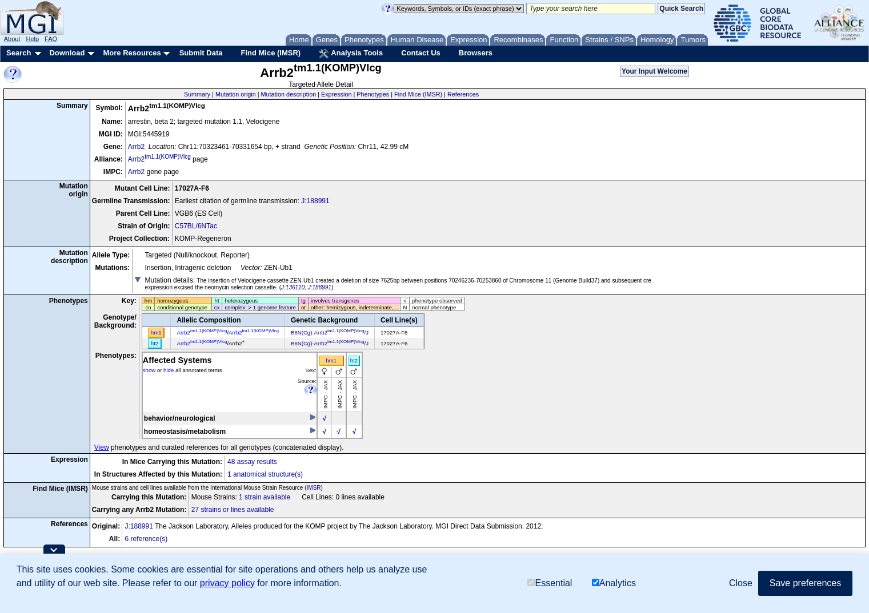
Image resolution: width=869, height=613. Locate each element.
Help (32, 38)
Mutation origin (235, 94)
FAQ (51, 38)
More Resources (132, 53)
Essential (549, 583)
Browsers (475, 53)
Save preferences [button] (805, 583)
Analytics (614, 583)
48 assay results (252, 462)
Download (67, 53)
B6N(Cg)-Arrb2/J (330, 332)
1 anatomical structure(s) (265, 474)
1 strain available (264, 497)
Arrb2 (136, 147)
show (149, 370)
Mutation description (289, 94)
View (101, 447)
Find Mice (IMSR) (271, 53)
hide (168, 370)
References (463, 94)
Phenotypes (373, 94)
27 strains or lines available (232, 510)
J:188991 (315, 201)
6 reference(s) (146, 539)
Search (18, 53)
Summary (197, 94)
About (12, 38)
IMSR (314, 488)
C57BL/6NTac (196, 226)
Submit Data (201, 53)
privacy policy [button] (227, 583)
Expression (336, 94)
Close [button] (740, 583)
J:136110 (293, 287)
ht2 (354, 360)
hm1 (331, 360)
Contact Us (420, 53)
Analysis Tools (351, 54)
